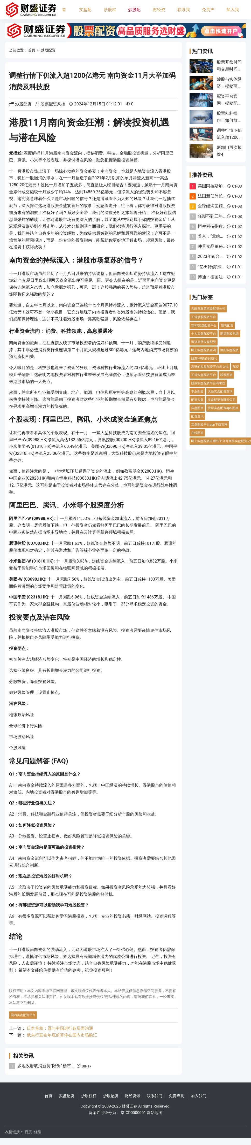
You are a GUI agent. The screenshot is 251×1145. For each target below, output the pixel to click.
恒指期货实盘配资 (203, 342)
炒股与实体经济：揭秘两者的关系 (229, 86)
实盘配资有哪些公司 (222, 400)
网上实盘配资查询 (203, 350)
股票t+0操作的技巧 (204, 358)
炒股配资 (134, 13)
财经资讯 (159, 13)
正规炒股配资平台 (203, 317)
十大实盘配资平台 (203, 333)
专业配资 (197, 391)
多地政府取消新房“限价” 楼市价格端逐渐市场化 (60, 1065)
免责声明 (208, 13)
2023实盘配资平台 (204, 325)
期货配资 (227, 325)
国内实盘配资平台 (23, 1015)
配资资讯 (197, 416)
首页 (64, 13)
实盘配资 (85, 13)
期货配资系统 (229, 333)
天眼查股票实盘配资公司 (208, 308)
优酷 (37, 1132)
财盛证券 (129, 1106)
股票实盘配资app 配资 (223, 408)
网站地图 (154, 1112)
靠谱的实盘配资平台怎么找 (209, 366)
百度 (28, 1132)
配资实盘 (197, 400)
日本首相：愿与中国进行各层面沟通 (60, 1028)
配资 (236, 366)
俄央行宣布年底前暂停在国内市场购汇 (62, 1035)
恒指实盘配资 (229, 350)
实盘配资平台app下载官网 (209, 424)
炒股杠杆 (110, 13)
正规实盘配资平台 (203, 375)
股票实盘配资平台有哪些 (208, 383)
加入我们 (232, 13)
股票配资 (226, 375)
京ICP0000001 (133, 1112)
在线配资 (197, 433)
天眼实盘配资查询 (220, 391)
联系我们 (183, 13)
